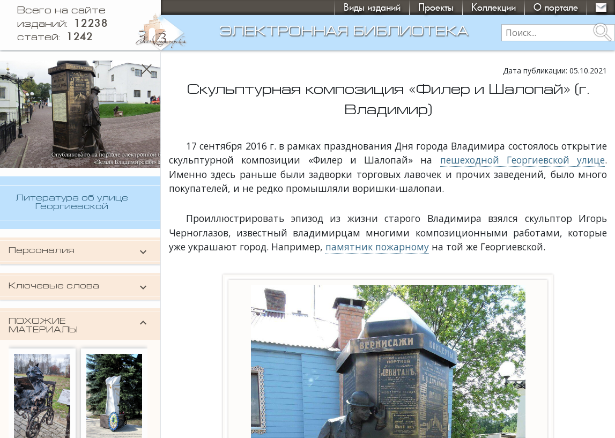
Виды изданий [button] (372, 7)
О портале (556, 7)
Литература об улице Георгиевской (72, 203)
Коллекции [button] (493, 7)
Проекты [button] (436, 7)
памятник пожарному (377, 246)
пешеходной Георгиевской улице (522, 159)
